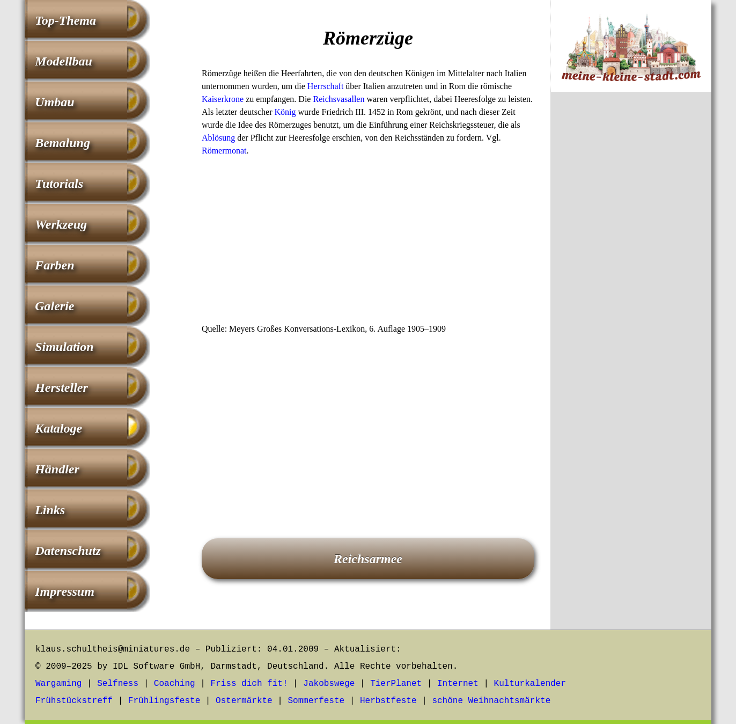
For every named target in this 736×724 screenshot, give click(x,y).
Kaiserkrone (223, 99)
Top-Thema (65, 20)
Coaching (174, 684)
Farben (54, 265)
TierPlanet (396, 684)
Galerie (54, 306)
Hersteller (61, 387)
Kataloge (58, 428)
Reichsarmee (368, 559)
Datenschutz (68, 551)
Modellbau (63, 61)
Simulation (64, 347)
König (285, 111)
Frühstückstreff (74, 701)
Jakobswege (329, 684)
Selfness (117, 684)
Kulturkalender (530, 684)
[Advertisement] (368, 243)
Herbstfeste (388, 701)
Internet (458, 684)
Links (50, 510)
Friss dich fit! (249, 684)
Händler (57, 469)
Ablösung (218, 137)
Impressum (64, 591)
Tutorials (59, 184)
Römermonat (224, 150)
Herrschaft (325, 86)
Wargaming (58, 684)
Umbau (54, 102)
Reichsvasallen (338, 99)
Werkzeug (61, 224)
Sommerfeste (316, 701)
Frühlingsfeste (164, 701)
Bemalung (62, 143)
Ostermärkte (244, 701)
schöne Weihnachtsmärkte (491, 701)
